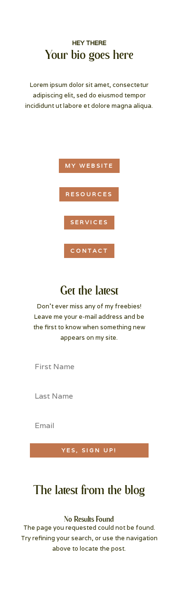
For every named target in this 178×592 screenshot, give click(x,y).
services (89, 222)
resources (89, 194)
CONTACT (89, 250)
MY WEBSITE (89, 165)
